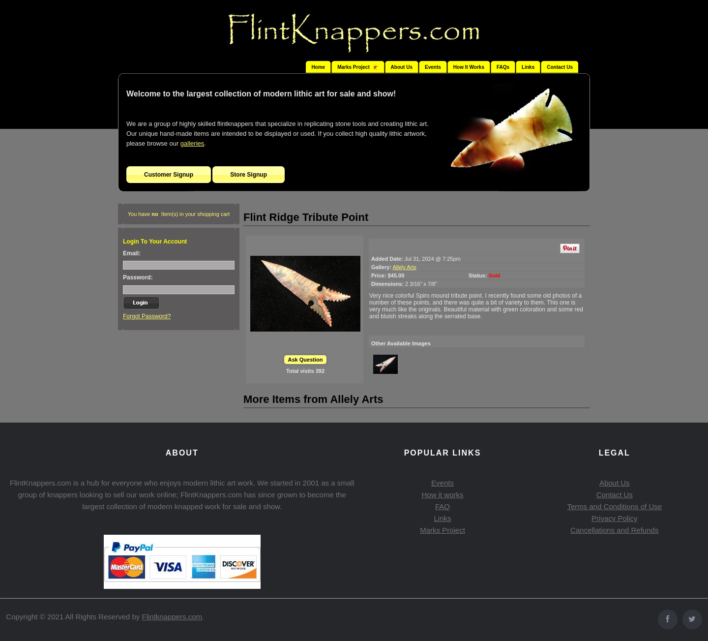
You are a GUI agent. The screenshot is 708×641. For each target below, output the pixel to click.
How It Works (468, 67)
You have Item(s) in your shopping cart (179, 214)
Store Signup (248, 174)
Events (433, 67)
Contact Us (560, 67)
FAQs (503, 67)
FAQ (442, 506)
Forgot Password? (147, 316)
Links (528, 67)
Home (318, 67)
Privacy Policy (614, 518)
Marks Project (442, 530)
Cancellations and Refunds (614, 530)
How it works (442, 494)
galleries (192, 143)
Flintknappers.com (172, 616)
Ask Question (305, 360)
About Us (402, 67)
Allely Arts (404, 267)
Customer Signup (168, 174)
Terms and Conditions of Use (614, 506)
